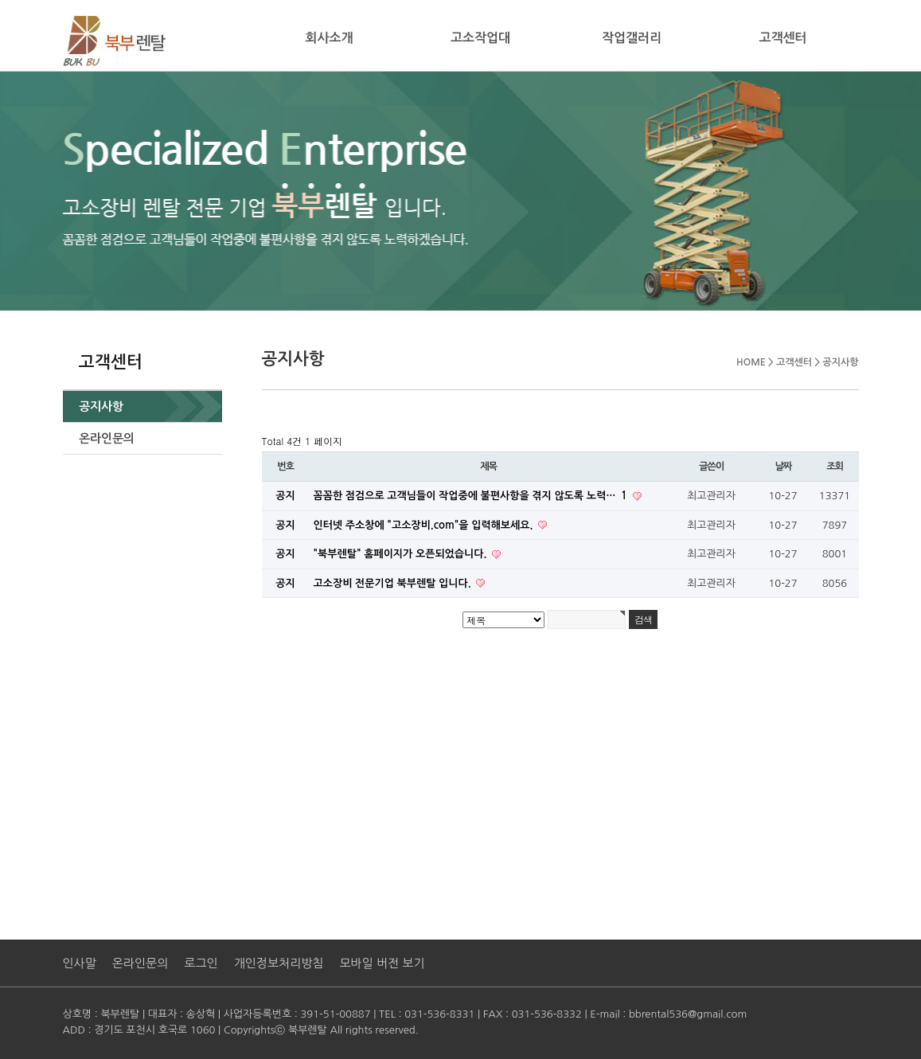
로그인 (200, 963)
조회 (834, 466)
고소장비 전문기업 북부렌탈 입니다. (394, 583)
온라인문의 (107, 438)
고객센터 (782, 38)
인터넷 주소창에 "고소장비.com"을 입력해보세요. (425, 525)
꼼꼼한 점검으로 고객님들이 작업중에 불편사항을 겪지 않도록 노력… (472, 495)
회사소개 (329, 38)
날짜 (783, 466)
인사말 (79, 963)
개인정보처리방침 (279, 963)
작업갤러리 (631, 38)
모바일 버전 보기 (381, 963)
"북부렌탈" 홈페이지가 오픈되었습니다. (402, 554)
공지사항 (101, 406)
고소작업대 (480, 38)
